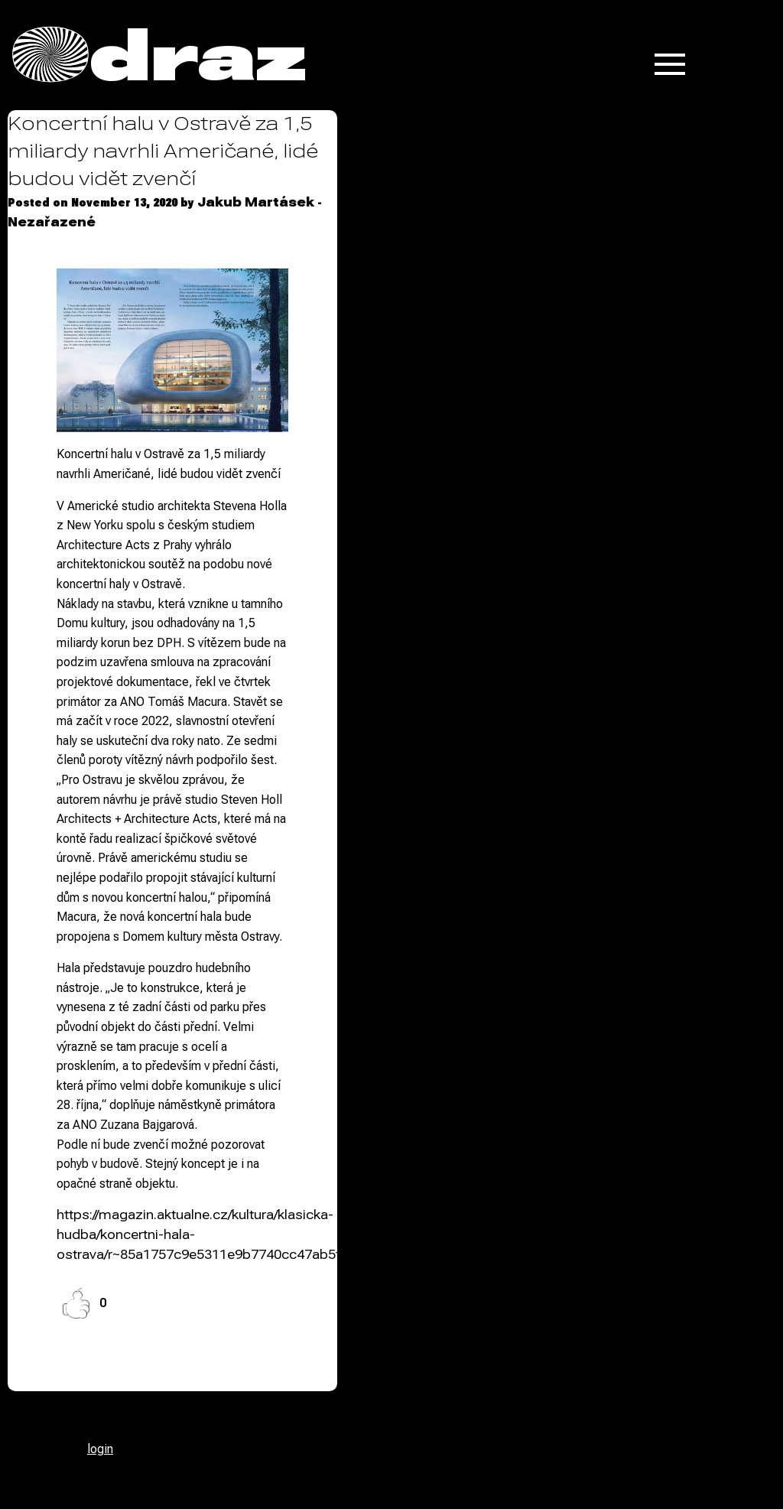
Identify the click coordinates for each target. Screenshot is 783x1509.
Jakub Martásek (255, 202)
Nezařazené (52, 222)
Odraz (159, 55)
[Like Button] (75, 1303)
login (100, 1449)
